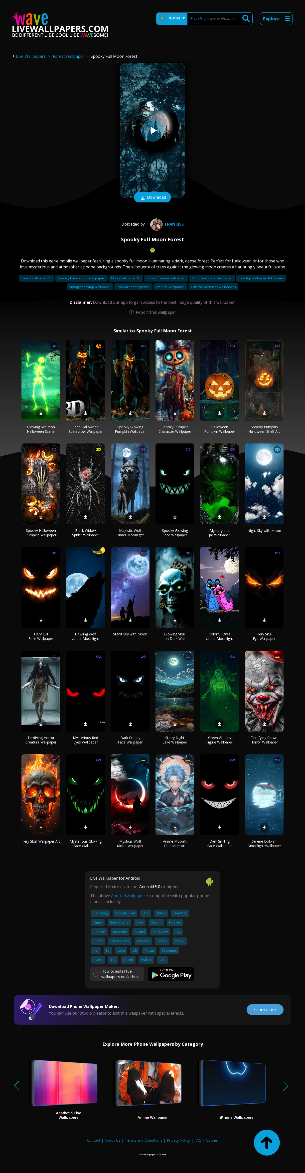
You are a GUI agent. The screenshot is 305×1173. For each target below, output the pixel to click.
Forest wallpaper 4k (36, 278)
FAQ (198, 1140)
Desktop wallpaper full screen (261, 278)
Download (152, 197)
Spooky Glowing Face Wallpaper (175, 532)
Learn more (265, 1009)
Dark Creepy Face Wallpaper (130, 739)
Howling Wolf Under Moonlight (85, 636)
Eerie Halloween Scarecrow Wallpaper (86, 429)
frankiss (166, 224)
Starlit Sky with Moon (130, 634)
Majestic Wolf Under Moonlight (130, 532)
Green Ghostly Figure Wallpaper (219, 739)
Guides (212, 1140)
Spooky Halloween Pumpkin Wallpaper (40, 532)
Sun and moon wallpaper (166, 278)
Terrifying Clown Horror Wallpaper (264, 739)
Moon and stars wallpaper (212, 278)
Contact (93, 1140)
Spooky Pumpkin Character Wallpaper (174, 429)
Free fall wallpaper (170, 287)
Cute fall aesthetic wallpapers (213, 287)
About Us (113, 1140)
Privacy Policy (178, 1140)
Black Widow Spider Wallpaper (85, 532)
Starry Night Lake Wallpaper (174, 739)
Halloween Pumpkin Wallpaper (219, 429)
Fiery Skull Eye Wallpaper (264, 636)
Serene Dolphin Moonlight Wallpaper (264, 843)
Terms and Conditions (143, 1140)
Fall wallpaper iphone (133, 287)
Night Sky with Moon (264, 530)
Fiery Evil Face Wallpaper (40, 636)
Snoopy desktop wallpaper (90, 287)
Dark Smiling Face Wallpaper (219, 843)
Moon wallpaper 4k (126, 278)
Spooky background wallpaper (81, 278)
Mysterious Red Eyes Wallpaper (85, 739)
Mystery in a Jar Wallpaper (219, 532)
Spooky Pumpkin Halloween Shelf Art (264, 429)
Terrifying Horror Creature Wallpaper (40, 739)
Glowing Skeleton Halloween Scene (41, 429)
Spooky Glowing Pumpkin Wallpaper (130, 429)
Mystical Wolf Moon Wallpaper (130, 843)
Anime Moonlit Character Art (175, 843)
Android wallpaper (128, 895)
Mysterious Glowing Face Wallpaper (86, 843)
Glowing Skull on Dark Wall (174, 636)
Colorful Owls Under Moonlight (219, 636)
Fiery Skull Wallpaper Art (40, 841)
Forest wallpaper (68, 56)
